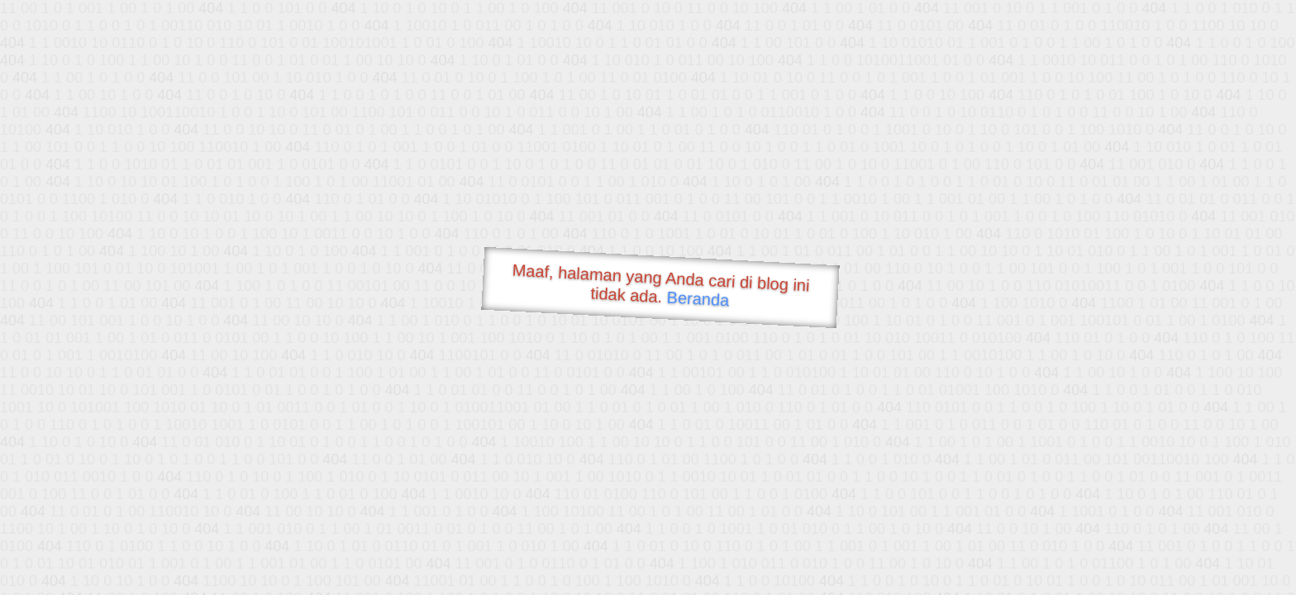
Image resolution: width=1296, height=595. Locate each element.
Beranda (698, 298)
